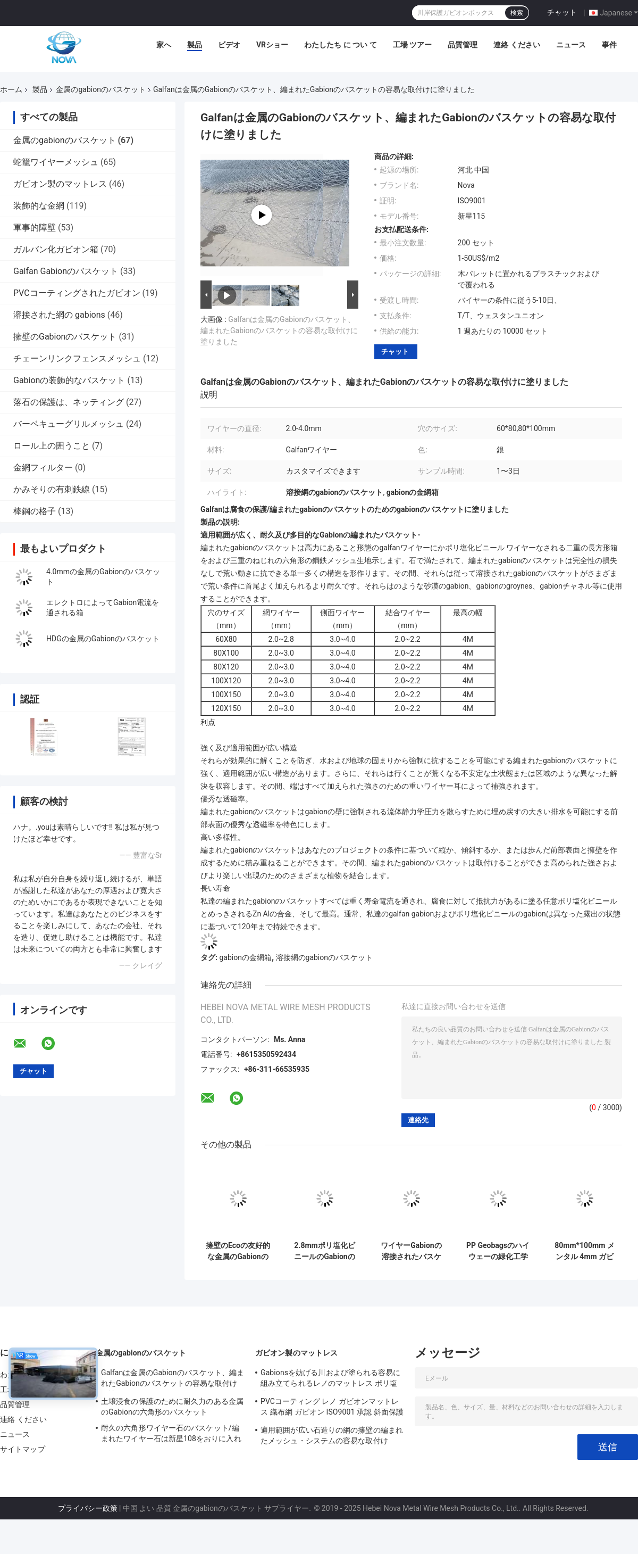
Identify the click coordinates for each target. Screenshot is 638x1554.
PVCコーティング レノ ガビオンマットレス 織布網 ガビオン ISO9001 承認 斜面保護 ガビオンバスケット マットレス (332, 1408)
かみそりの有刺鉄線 (51, 489)
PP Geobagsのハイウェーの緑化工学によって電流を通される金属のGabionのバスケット (498, 1251)
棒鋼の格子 (34, 511)
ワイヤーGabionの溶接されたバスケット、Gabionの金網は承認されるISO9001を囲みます (411, 1251)
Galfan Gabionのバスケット (65, 271)
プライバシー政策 (87, 1508)
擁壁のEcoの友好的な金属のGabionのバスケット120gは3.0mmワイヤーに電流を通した (238, 1251)
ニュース (571, 44)
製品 (194, 44)
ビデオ (229, 44)
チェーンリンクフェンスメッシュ (77, 358)
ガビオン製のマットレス (60, 184)
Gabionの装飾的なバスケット (69, 380)
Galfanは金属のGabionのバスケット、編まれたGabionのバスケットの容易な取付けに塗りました (279, 330)
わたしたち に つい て (340, 44)
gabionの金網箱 (245, 957)
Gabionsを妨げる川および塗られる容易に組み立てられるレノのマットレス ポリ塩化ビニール (331, 1379)
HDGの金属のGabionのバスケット (103, 638)
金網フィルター (43, 467)
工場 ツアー (412, 44)
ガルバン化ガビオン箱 (55, 249)
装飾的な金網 (38, 206)
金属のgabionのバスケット (100, 89)
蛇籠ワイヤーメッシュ (55, 162)
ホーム (11, 89)
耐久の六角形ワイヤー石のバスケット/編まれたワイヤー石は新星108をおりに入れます (171, 1435)
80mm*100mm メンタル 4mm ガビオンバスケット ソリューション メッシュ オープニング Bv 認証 (584, 1251)
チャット (562, 12)
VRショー (272, 44)
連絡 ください (516, 44)
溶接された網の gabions (59, 315)
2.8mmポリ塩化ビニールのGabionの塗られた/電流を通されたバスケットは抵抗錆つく (324, 1251)
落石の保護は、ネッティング (68, 402)
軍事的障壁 (34, 227)
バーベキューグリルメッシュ (68, 424)
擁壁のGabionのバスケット (64, 337)
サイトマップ (22, 1449)
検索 (516, 12)
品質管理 (462, 44)
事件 (609, 44)
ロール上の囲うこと (51, 446)
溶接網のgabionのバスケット (324, 957)
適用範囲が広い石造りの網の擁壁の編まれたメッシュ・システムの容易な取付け (332, 1435)
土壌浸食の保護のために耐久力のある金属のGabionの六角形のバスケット (172, 1406)
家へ (163, 44)
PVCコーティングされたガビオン (76, 293)
